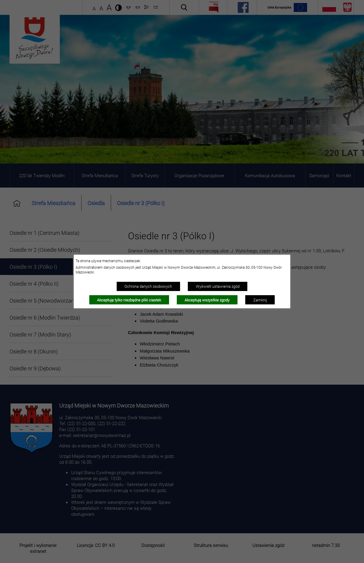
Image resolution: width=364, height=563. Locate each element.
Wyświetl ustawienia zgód (218, 286)
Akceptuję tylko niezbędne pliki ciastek (129, 300)
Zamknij (260, 300)
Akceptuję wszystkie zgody (207, 300)
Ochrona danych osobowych (148, 286)
